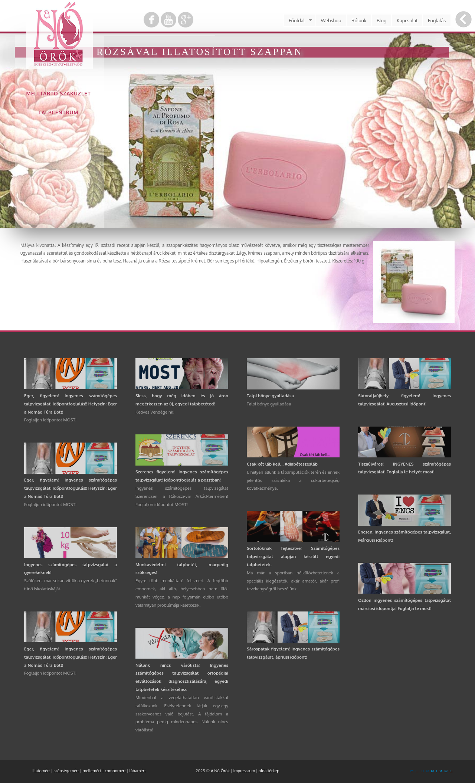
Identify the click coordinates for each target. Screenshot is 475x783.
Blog (382, 20)
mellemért (92, 770)
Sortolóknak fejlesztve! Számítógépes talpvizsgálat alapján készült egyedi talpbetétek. (293, 556)
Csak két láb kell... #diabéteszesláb (282, 464)
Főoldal (298, 20)
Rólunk (358, 20)
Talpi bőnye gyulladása (270, 395)
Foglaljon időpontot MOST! (50, 420)
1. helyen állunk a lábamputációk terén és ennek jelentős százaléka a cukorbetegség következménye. (293, 480)
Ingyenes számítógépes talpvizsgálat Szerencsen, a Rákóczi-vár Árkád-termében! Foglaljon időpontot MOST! (181, 496)
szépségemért (66, 770)
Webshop (331, 20)
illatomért (41, 770)
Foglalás (437, 20)
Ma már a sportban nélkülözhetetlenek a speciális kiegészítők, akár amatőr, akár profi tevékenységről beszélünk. (293, 581)
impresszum (244, 770)
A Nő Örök (220, 770)
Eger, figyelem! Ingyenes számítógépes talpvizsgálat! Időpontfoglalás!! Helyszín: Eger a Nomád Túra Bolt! (70, 404)
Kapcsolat (407, 20)
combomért (115, 770)
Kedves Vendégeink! (154, 412)
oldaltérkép (269, 770)
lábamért (138, 770)
